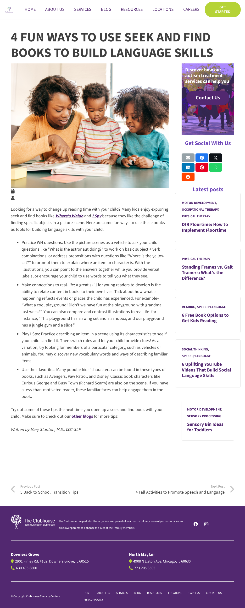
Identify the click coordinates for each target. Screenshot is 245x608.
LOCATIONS (175, 593)
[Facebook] (195, 524)
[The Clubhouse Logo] (9, 10)
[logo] (33, 522)
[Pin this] (201, 167)
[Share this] (201, 157)
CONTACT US (214, 593)
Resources (154, 593)
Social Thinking (195, 349)
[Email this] (188, 157)
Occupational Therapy (200, 210)
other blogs (82, 416)
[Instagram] (206, 524)
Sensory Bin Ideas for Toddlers (205, 427)
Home (87, 593)
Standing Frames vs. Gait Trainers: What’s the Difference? (207, 273)
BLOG (137, 593)
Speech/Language (211, 307)
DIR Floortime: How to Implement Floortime (205, 227)
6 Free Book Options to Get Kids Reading (205, 318)
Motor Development (199, 203)
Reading (188, 307)
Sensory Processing (204, 416)
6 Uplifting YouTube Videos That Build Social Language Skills (206, 370)
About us (103, 593)
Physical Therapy (196, 216)
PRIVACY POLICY (93, 600)
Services (122, 593)
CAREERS (194, 593)
